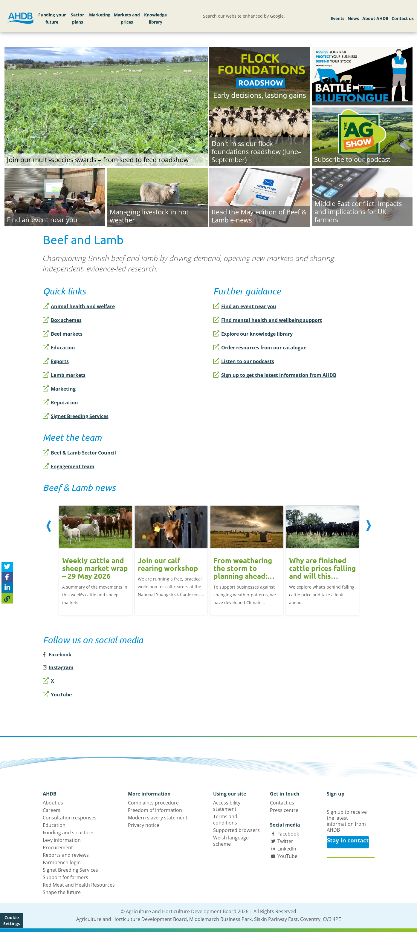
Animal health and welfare (79, 306)
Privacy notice (143, 825)
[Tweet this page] (7, 567)
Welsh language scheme (231, 840)
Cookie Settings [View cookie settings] (11, 920)
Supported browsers (236, 830)
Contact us (403, 18)
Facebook (288, 833)
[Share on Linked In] (7, 588)
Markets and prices (127, 18)
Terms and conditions (225, 819)
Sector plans (77, 18)
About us (53, 802)
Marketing (99, 15)
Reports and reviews (66, 855)
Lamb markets (64, 375)
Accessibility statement (226, 805)
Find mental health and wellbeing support (267, 320)
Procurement (58, 847)
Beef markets (63, 334)
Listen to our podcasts (243, 361)
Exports (56, 361)
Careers (51, 810)
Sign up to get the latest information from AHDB (274, 375)
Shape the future (62, 892)
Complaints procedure (153, 802)
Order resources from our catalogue (259, 347)
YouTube (57, 694)
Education (59, 347)
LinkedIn (286, 848)
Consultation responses (70, 817)
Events (337, 18)
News (353, 18)
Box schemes (62, 320)
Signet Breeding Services (76, 416)
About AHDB (375, 18)
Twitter (285, 841)
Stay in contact (348, 840)
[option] (95, 556)
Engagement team (68, 466)
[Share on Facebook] (7, 577)
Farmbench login (62, 862)
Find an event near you (244, 306)
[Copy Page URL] (7, 598)
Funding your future (52, 18)
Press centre (284, 810)
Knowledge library (155, 18)
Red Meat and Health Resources (79, 885)
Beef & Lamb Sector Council (79, 452)
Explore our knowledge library (253, 334)
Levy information (62, 840)
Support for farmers (65, 877)
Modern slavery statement (157, 817)
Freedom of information (155, 810)
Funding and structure (68, 832)
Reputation (60, 402)
